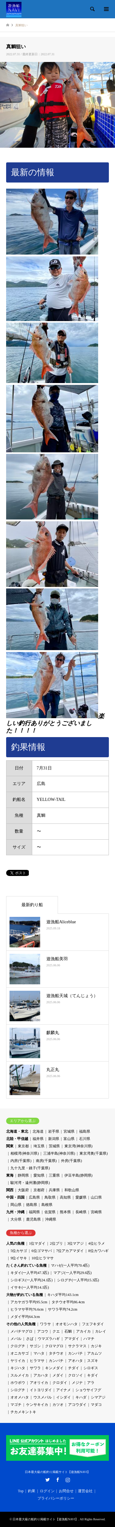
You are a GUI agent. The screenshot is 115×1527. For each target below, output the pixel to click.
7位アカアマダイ (70, 1251)
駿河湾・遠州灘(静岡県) (30, 1183)
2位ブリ (56, 1243)
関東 (9, 1146)
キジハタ (17, 1368)
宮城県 (69, 1131)
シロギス (90, 1368)
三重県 (54, 1175)
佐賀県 (50, 1212)
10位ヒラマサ (43, 1258)
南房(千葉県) (46, 1161)
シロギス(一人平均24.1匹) (31, 1280)
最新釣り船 (32, 905)
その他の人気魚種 (21, 1324)
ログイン (47, 1491)
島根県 (46, 1205)
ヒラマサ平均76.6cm (27, 1309)
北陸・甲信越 (17, 1139)
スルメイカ (19, 1375)
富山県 (69, 1139)
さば (29, 1339)
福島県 (84, 1131)
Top (21, 1491)
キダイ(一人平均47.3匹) (29, 1273)
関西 (9, 1190)
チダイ (73, 1368)
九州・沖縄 (15, 1212)
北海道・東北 (17, 1131)
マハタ (38, 1353)
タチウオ (56, 1353)
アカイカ (83, 1331)
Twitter (47, 1480)
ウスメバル (42, 1397)
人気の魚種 (15, 1243)
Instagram (68, 1480)
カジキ (96, 1346)
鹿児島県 (33, 1219)
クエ (56, 1331)
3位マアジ (75, 1243)
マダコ (96, 1404)
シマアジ (98, 1397)
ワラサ (45, 1324)
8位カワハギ (98, 1251)
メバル (15, 1339)
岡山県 (15, 1205)
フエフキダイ (93, 1324)
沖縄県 (50, 1219)
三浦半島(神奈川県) (59, 1153)
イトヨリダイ (41, 1390)
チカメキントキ (23, 1412)
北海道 (38, 1131)
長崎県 (80, 1212)
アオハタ (75, 1361)
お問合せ (66, 1491)
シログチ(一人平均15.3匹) (78, 1280)
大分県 (15, 1219)
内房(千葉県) (20, 1161)
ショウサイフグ (88, 1390)
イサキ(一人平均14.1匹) (29, 1287)
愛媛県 (80, 1197)
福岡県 (34, 1212)
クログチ (17, 1346)
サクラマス (77, 1346)
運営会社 (85, 1491)
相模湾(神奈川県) (24, 1153)
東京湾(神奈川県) (78, 1146)
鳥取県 (50, 1197)
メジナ (77, 1382)
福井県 (38, 1139)
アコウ (42, 1331)
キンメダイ (54, 1368)
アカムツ (94, 1353)
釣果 (31, 1491)
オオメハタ (19, 1397)
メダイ (57, 1375)
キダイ (92, 1375)
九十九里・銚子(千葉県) (30, 1168)
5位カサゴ (18, 1251)
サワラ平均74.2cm (62, 1309)
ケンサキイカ (37, 1404)
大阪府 (23, 1190)
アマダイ (71, 1339)
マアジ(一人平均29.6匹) (72, 1273)
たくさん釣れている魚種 (26, 1265)
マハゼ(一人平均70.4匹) (70, 1265)
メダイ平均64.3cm (25, 1317)
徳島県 (31, 1205)
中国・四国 (15, 1197)
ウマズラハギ (49, 1339)
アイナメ (63, 1390)
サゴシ (35, 1346)
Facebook (58, 1480)
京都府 (38, 1190)
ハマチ (88, 1339)
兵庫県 (54, 1190)
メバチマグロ (21, 1331)
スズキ (92, 1361)
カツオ (57, 1404)
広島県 (34, 1197)
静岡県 (23, 1175)
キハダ (80, 1397)
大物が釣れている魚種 (24, 1295)
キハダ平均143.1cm (63, 1295)
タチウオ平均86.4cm (68, 1302)
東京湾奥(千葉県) (93, 1153)
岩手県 (53, 1131)
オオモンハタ (67, 1324)
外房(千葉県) (71, 1161)
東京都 (23, 1146)
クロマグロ (54, 1346)
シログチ (17, 1390)
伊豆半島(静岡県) (78, 1175)
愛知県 (38, 1175)
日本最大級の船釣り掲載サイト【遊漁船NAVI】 (57, 1472)
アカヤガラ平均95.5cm (28, 1302)
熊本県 (65, 1212)
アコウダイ (77, 1404)
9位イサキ (18, 1258)
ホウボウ (17, 1382)
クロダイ (59, 1382)
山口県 (96, 1197)
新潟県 (53, 1139)
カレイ (100, 1331)
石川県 (84, 1139)
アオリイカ (39, 1382)
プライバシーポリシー (55, 1498)
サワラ (35, 1368)
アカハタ (40, 1375)
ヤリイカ (17, 1361)
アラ (90, 1382)
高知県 (65, 1197)
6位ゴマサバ (42, 1251)
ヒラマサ (37, 1361)
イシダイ (63, 1397)
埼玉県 (38, 1146)
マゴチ (15, 1404)
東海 (9, 1175)
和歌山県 (71, 1190)
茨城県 (54, 1146)
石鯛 (68, 1331)
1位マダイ (37, 1243)
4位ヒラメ (96, 1243)
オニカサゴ (19, 1353)
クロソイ (75, 1375)
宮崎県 (96, 1212)
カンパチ (75, 1353)
